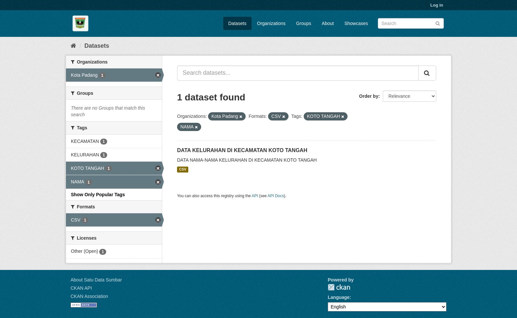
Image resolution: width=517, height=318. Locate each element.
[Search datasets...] (298, 73)
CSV (182, 170)
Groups (303, 23)
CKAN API (81, 288)
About (328, 23)
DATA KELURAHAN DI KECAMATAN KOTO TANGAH (242, 150)
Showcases (356, 23)
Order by (368, 96)
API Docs (276, 196)
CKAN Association (89, 296)
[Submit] (438, 23)
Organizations (271, 23)
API (255, 196)
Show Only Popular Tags (98, 194)
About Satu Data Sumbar (96, 279)
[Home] (73, 45)
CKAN (339, 287)
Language (339, 297)
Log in (436, 5)
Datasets (237, 23)
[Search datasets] (411, 23)
